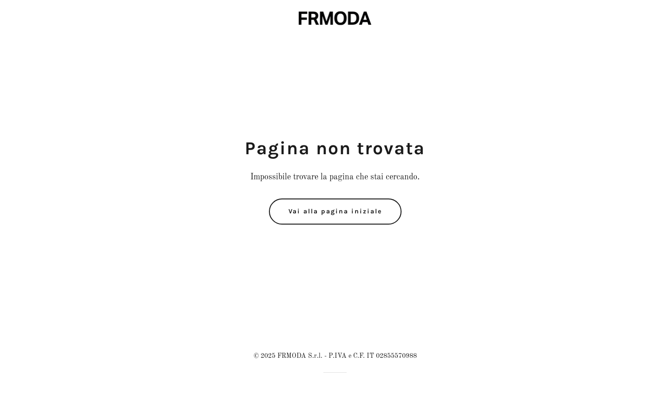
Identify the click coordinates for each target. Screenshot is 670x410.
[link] (335, 18)
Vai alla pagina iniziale (335, 211)
